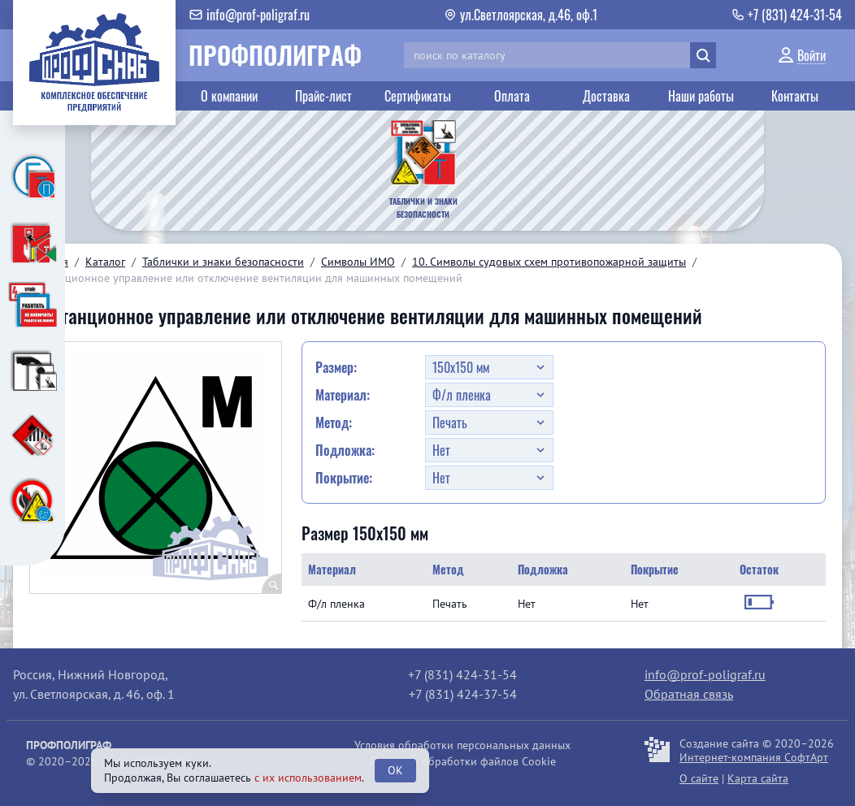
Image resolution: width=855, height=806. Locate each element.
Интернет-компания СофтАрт (753, 757)
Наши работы (701, 96)
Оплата (512, 96)
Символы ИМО (358, 261)
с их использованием (308, 777)
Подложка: (345, 450)
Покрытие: (343, 478)
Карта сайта (757, 778)
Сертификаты (417, 96)
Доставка (606, 96)
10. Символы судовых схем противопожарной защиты (549, 261)
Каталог (105, 261)
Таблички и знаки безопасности (223, 261)
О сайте (698, 778)
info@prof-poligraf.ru (705, 674)
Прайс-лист (323, 96)
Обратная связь (689, 694)
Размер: (336, 367)
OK (395, 770)
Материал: (342, 395)
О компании (229, 96)
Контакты (794, 96)
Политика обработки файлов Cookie (463, 761)
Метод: (333, 422)
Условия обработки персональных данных (462, 745)
